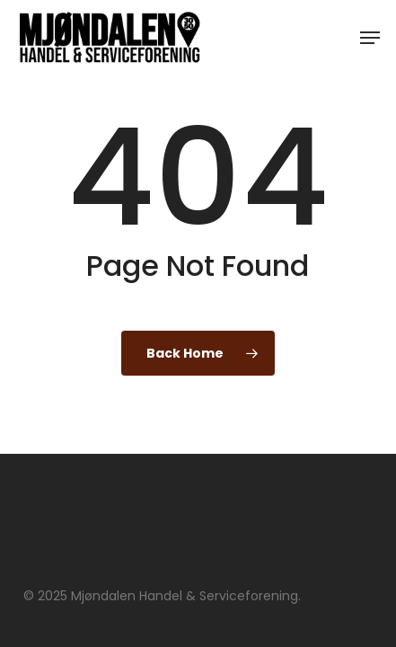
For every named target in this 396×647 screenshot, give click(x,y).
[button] (370, 38)
